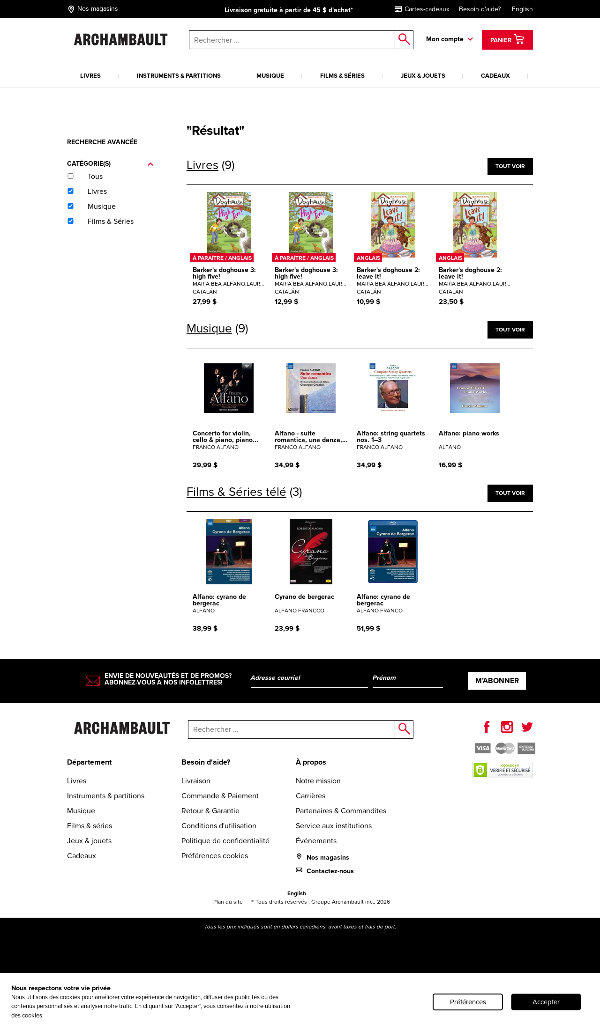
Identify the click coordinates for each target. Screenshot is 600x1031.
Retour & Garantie (210, 810)
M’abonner (497, 680)
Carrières (310, 795)
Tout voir (510, 166)
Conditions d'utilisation (218, 825)
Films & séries (342, 75)
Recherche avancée (102, 142)
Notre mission (318, 780)
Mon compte (445, 39)
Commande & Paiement (220, 795)
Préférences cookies (214, 855)
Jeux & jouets (423, 75)
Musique (270, 75)
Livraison (195, 780)
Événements (316, 840)
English (522, 9)
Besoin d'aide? (480, 9)
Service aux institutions (334, 825)
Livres (90, 75)
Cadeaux (495, 75)
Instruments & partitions (179, 75)
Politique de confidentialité (225, 840)
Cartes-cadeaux (422, 9)
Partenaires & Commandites (341, 810)
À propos (311, 762)
